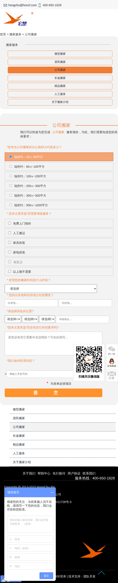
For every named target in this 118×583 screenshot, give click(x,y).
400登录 (60, 576)
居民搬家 (60, 61)
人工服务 (60, 94)
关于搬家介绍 (60, 102)
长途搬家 (60, 78)
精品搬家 (60, 85)
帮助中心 (44, 473)
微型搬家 (60, 53)
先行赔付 (59, 473)
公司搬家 (60, 69)
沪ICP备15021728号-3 (56, 502)
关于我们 (29, 473)
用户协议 (74, 473)
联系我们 (89, 473)
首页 (3, 34)
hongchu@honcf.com (22, 5)
